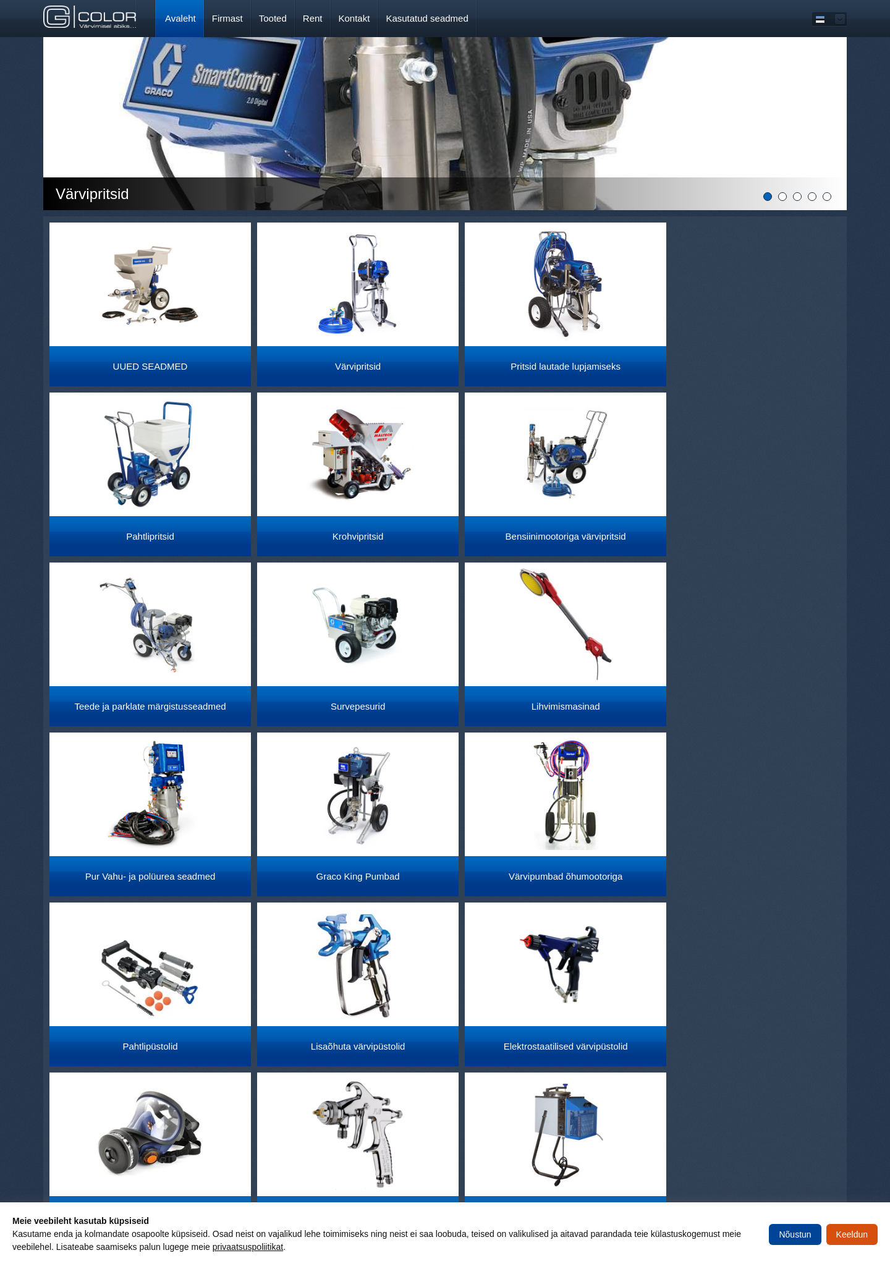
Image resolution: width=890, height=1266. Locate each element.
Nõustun (795, 1234)
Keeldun (852, 1234)
